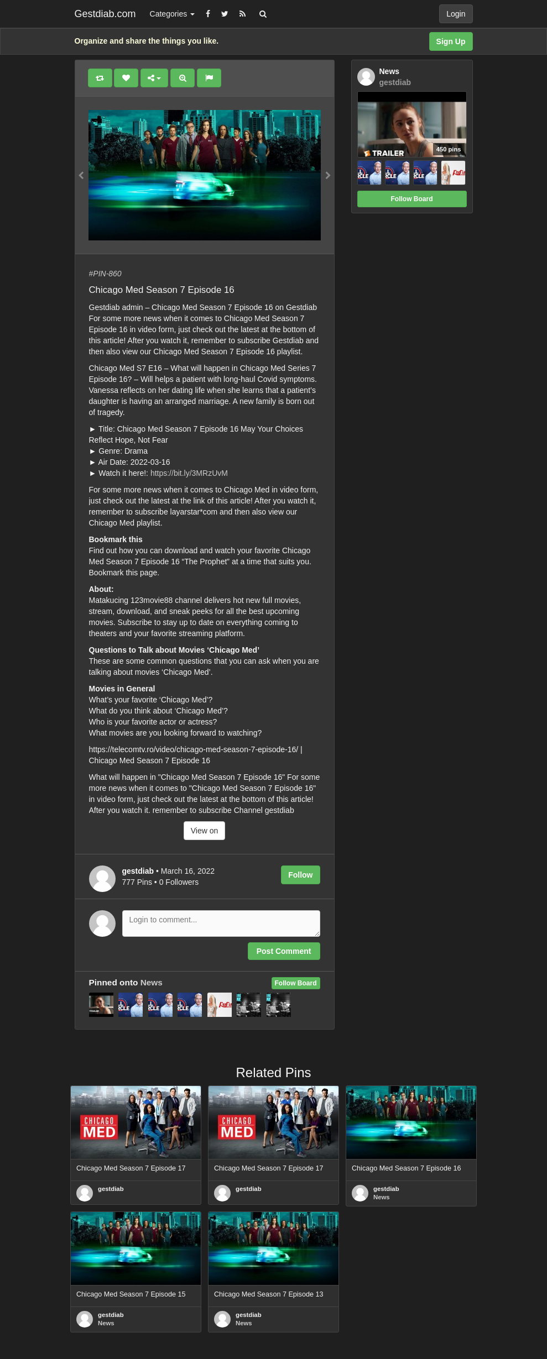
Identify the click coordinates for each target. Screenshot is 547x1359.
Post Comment (284, 951)
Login (455, 13)
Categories (172, 13)
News (151, 982)
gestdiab (111, 1188)
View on (204, 830)
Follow (300, 874)
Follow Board (296, 983)
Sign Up (451, 41)
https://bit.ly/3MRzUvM (189, 473)
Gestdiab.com (105, 13)
